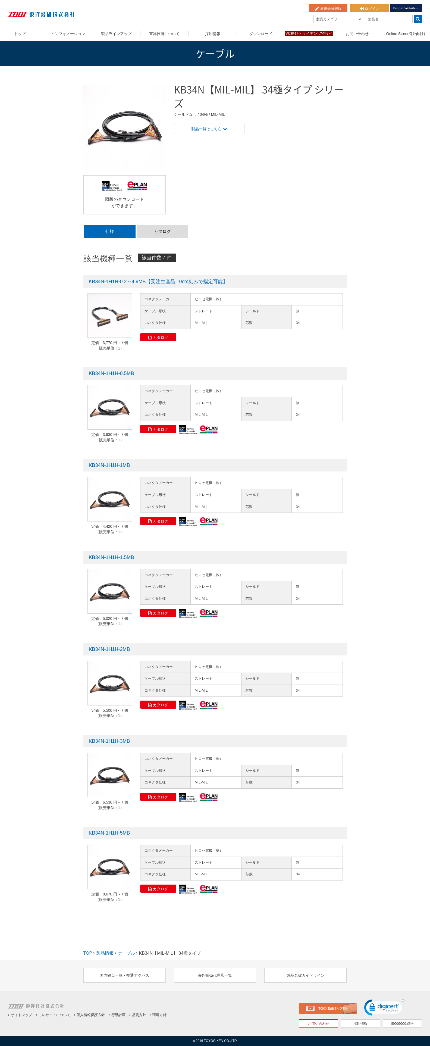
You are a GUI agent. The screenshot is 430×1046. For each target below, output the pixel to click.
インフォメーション (68, 34)
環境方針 (158, 1015)
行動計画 (117, 1015)
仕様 (109, 231)
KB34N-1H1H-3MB (109, 741)
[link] (384, 1008)
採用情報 (212, 34)
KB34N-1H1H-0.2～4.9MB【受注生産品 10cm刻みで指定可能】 (158, 281)
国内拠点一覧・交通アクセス (124, 975)
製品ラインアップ (116, 34)
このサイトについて (53, 1015)
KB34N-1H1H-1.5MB (111, 557)
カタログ (162, 231)
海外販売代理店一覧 (215, 975)
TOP (87, 953)
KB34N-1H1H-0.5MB (111, 373)
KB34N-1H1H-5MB (109, 833)
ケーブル (126, 953)
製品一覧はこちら (209, 129)
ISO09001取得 (402, 1024)
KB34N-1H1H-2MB (109, 649)
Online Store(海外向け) (405, 34)
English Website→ (406, 8)
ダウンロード (260, 34)
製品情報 (105, 953)
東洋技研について (164, 34)
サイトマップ (20, 1015)
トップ (20, 34)
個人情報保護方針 (89, 1015)
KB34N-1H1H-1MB (109, 465)
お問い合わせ (357, 34)
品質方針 (137, 1015)
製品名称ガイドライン (306, 975)
